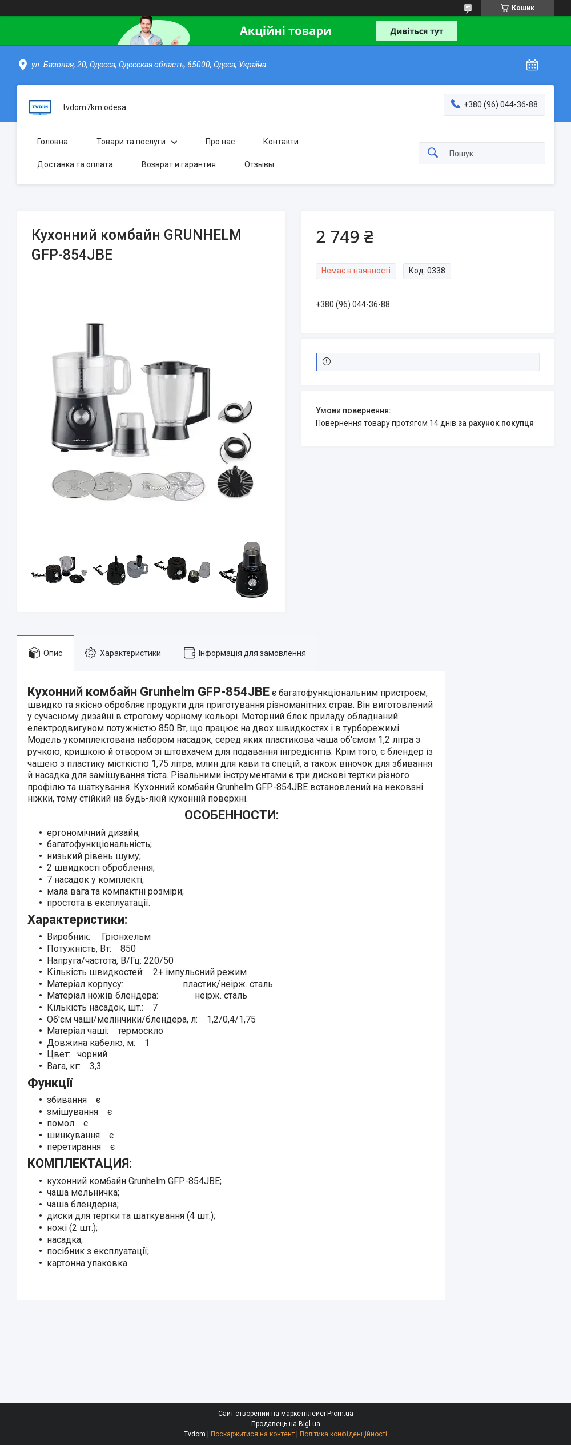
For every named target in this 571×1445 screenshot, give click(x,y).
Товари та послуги (131, 141)
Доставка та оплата (75, 164)
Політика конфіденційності (343, 1434)
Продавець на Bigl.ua (285, 1424)
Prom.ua (340, 1414)
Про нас (220, 141)
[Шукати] (433, 153)
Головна (52, 141)
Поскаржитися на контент (253, 1434)
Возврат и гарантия (179, 164)
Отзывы (259, 164)
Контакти (281, 141)
